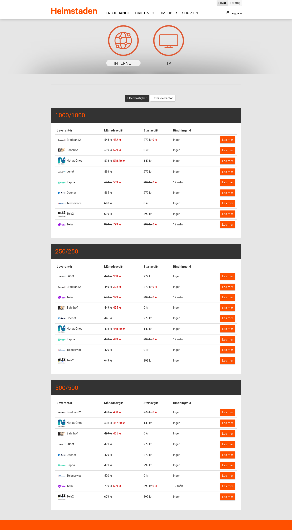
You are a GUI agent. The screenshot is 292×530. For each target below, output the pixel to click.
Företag (235, 3)
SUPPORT (190, 13)
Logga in (234, 13)
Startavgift (151, 130)
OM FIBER (168, 13)
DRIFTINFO (144, 13)
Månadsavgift (113, 130)
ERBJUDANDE (118, 13)
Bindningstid (182, 130)
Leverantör (64, 130)
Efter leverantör (163, 98)
